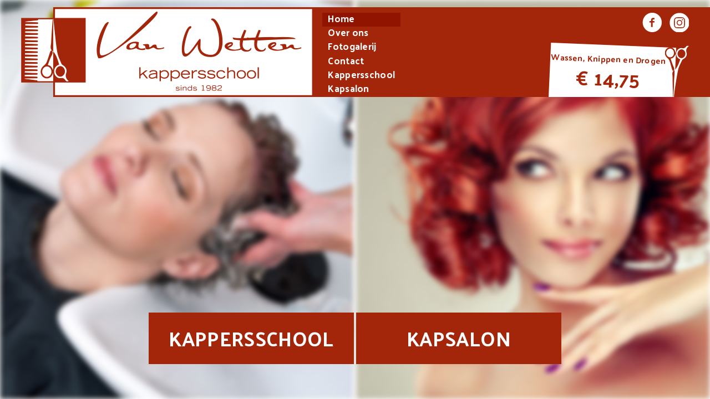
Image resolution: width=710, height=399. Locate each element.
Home (341, 20)
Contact (346, 62)
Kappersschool (361, 76)
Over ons (348, 33)
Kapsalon (348, 89)
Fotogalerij (352, 47)
